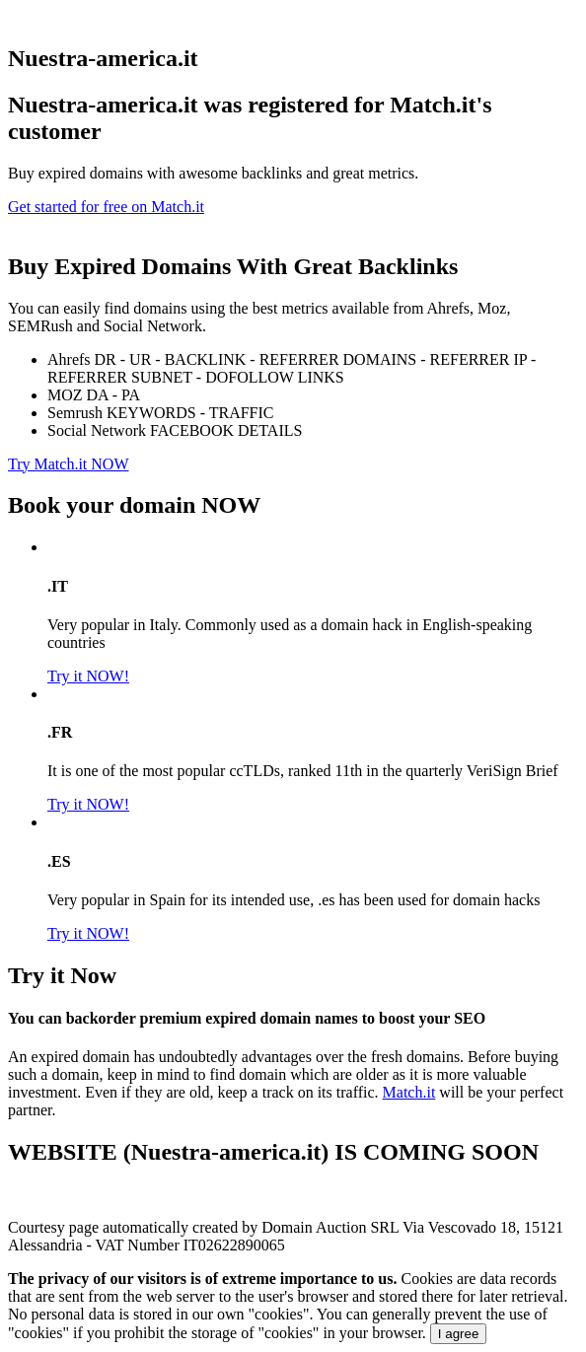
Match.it (409, 1092)
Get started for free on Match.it (106, 206)
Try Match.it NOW (68, 464)
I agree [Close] (458, 1333)
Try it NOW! (88, 676)
